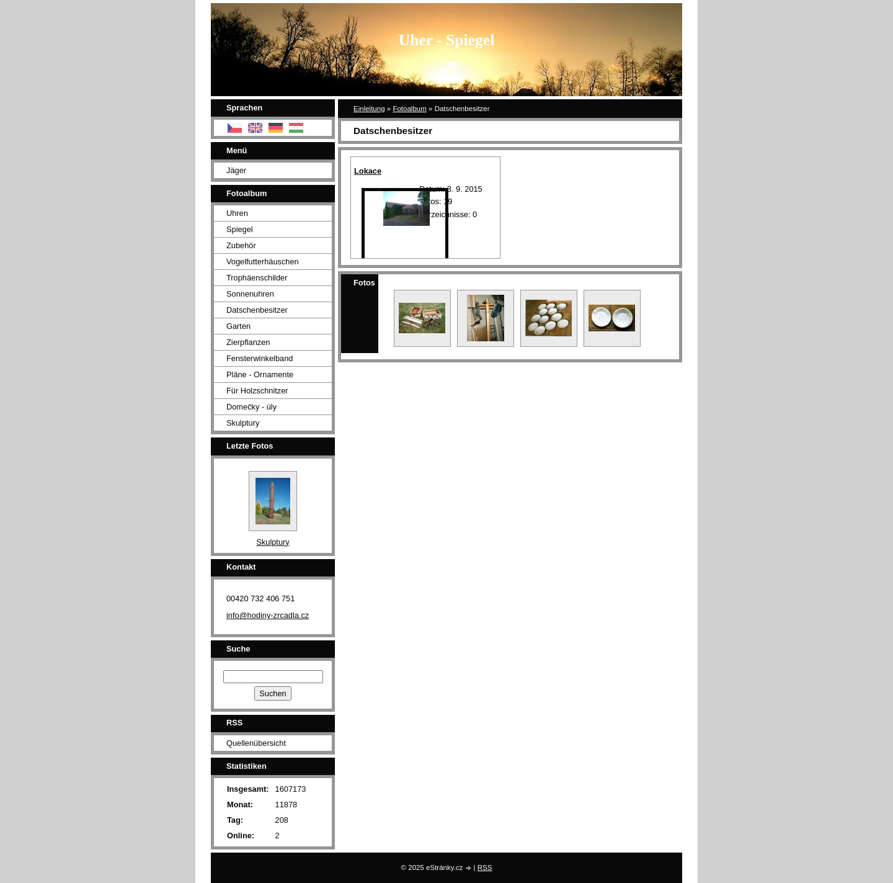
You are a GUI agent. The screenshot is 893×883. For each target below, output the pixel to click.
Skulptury (242, 423)
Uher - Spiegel (447, 40)
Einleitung (369, 108)
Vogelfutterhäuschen (262, 261)
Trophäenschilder (256, 277)
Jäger (236, 170)
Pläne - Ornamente (259, 374)
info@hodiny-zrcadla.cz (267, 615)
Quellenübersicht (256, 743)
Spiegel (239, 229)
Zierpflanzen (248, 342)
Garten (238, 326)
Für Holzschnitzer (257, 390)
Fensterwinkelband (259, 358)
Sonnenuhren (250, 293)
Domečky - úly (251, 406)
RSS (485, 867)
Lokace (367, 171)
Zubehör (241, 245)
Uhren (237, 213)
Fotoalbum (409, 108)
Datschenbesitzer (257, 310)
